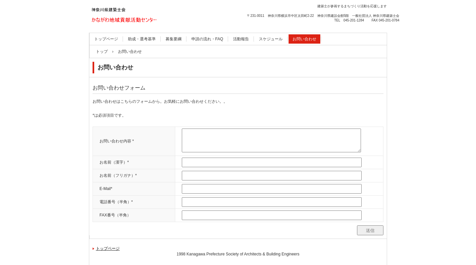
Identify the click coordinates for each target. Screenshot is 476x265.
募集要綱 (173, 39)
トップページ (106, 39)
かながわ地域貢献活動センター (132, 31)
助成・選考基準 (142, 39)
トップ (102, 51)
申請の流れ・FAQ (207, 39)
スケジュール (271, 39)
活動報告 (241, 39)
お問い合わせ (304, 39)
